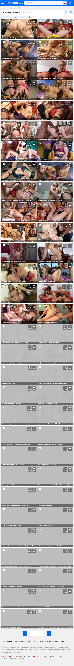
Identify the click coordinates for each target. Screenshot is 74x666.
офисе (30, 17)
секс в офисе (6, 17)
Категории (12, 8)
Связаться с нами (7, 641)
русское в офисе (19, 17)
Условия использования (22, 641)
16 (44, 633)
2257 (62, 641)
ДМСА (34, 641)
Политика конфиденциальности (48, 641)
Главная (3, 8)
